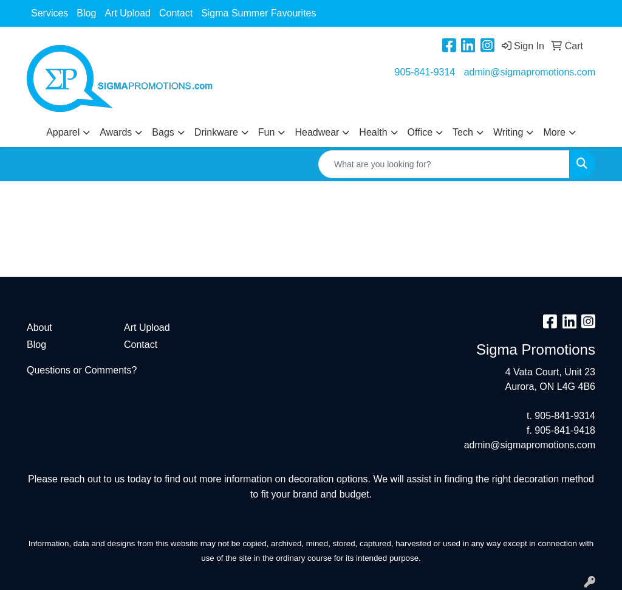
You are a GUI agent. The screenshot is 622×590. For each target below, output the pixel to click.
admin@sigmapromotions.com (529, 72)
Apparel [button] (63, 132)
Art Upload (127, 13)
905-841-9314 (425, 72)
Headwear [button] (317, 132)
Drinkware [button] (216, 132)
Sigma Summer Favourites (258, 13)
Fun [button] (266, 132)
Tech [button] (463, 132)
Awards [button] (116, 132)
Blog (86, 13)
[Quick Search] (444, 164)
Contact (176, 13)
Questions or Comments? (82, 370)
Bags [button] (163, 132)
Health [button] (373, 132)
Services (49, 13)
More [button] (554, 132)
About (39, 327)
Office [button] (420, 132)
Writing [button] (508, 132)
